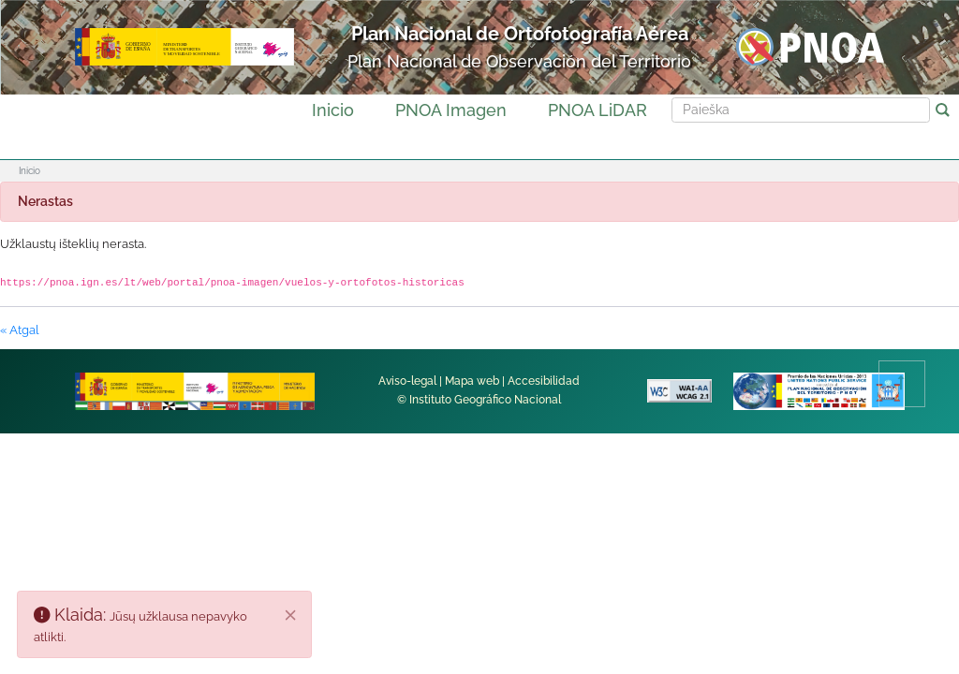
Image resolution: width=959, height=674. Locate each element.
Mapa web (472, 381)
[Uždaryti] (291, 615)
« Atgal (19, 330)
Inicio (333, 110)
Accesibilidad (544, 381)
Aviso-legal (407, 381)
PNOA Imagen (451, 110)
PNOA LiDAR (597, 110)
